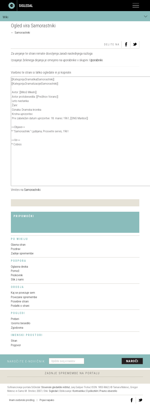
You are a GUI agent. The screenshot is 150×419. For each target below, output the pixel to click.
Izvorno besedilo (20, 323)
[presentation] (115, 361)
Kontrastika (79, 391)
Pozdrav (15, 249)
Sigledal (53, 391)
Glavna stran (18, 244)
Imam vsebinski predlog (21, 400)
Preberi (15, 319)
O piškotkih (92, 391)
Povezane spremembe (24, 297)
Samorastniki (22, 32)
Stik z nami (17, 279)
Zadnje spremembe (22, 253)
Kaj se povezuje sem (23, 292)
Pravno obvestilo (108, 391)
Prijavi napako (47, 400)
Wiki (75, 17)
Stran (14, 340)
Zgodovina (17, 327)
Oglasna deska (19, 266)
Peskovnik (17, 275)
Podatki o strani (20, 305)
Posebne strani (20, 301)
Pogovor (16, 345)
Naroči (132, 361)
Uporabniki (96, 60)
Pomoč (15, 271)
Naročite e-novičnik (26, 361)
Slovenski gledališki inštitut (55, 387)
